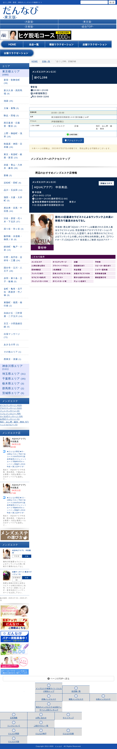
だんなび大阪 (13, 741)
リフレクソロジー (10, 414)
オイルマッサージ (11, 405)
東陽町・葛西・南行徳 (13, 304)
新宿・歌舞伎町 (12, 81)
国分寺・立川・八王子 (13, 269)
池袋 (8, 101)
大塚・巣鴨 (11, 108)
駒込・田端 (11, 115)
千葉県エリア (14, 378)
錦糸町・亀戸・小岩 (13, 248)
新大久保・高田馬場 (13, 92)
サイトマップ (68, 718)
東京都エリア (11, 73)
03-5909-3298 (41, 95)
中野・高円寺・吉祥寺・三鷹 (13, 259)
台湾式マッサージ (10, 419)
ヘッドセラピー (9, 425)
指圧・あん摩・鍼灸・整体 (14, 422)
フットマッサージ (10, 411)
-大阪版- (29, 21)
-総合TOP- (87, 26)
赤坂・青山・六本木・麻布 (13, 166)
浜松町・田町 (12, 182)
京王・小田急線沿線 (13, 325)
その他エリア (12, 352)
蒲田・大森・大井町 (13, 199)
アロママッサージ (11, 408)
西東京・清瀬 (12, 359)
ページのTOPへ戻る (58, 678)
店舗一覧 (46, 61)
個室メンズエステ (76, 699)
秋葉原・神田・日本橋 (13, 145)
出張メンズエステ (103, 699)
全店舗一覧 (76, 691)
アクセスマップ (73, 139)
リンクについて (13, 726)
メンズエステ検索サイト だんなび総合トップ (49, 689)
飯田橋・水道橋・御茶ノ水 (13, 238)
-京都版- (29, 26)
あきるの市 (11, 344)
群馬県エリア (13, 388)
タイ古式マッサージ (11, 416)
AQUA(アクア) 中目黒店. (51, 186)
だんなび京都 (68, 734)
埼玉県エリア (14, 373)
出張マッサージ (12, 335)
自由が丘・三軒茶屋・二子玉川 (13, 314)
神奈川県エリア (12, 367)
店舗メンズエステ (48, 699)
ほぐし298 (40, 77)
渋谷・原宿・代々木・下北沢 (13, 220)
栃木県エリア (13, 383)
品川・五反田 (13, 190)
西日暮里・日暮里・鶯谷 (12, 124)
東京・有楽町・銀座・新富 (13, 156)
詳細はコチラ (106, 182)
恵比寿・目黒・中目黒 (13, 209)
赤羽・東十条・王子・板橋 (13, 280)
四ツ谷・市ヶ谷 (14, 229)
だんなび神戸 (40, 734)
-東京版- (87, 21)
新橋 (8, 175)
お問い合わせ (40, 718)
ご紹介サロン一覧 (41, 726)
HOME (35, 61)
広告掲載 (13, 718)
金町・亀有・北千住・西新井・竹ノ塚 (13, 292)
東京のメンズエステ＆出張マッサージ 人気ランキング (49, 708)
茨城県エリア (13, 393)
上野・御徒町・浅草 (13, 135)
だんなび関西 (13, 734)
